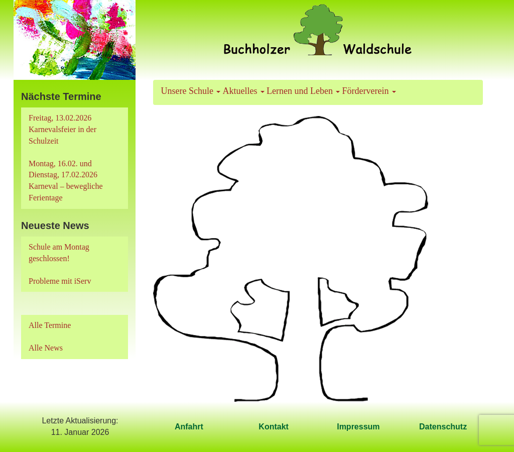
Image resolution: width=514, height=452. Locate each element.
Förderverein (369, 91)
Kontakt (274, 426)
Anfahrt (189, 426)
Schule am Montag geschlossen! (59, 253)
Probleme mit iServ (60, 281)
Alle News (46, 348)
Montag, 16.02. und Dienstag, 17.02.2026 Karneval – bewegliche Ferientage (65, 180)
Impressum (358, 426)
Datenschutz (443, 426)
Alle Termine (50, 325)
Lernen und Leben (303, 91)
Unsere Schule (191, 91)
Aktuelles (243, 91)
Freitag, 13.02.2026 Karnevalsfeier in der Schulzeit (62, 129)
